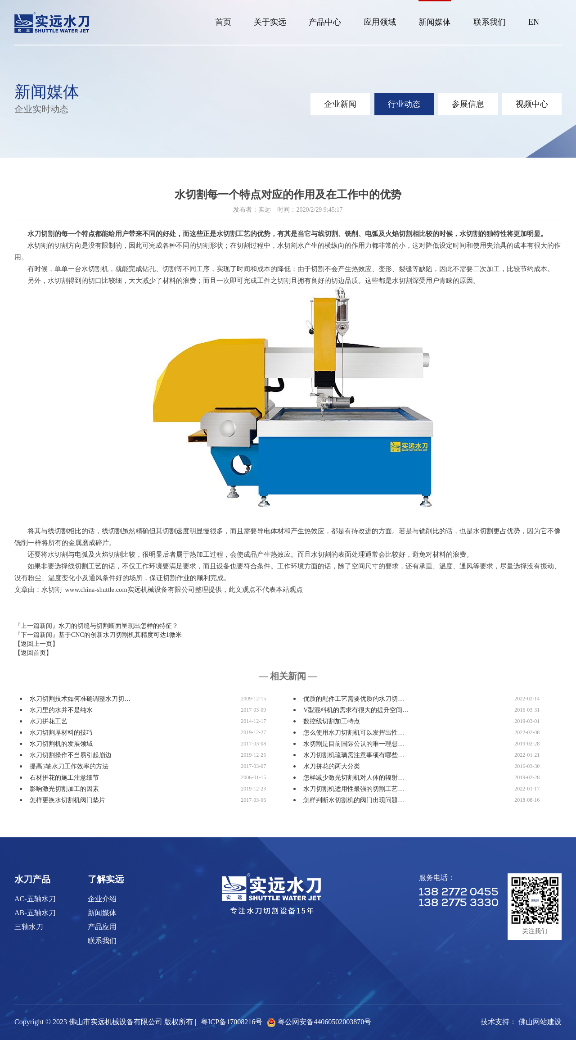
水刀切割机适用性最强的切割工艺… (353, 789)
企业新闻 (340, 104)
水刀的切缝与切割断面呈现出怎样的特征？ (118, 625)
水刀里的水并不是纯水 (61, 710)
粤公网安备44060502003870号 (324, 1022)
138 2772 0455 (459, 892)
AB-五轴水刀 (35, 913)
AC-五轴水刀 (35, 899)
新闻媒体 (434, 22)
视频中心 (532, 104)
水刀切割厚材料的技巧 (61, 732)
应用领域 (380, 22)
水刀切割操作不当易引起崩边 (71, 755)
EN (533, 22)
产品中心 (325, 22)
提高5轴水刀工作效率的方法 (69, 766)
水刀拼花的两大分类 (331, 766)
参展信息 (468, 104)
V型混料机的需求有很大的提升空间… (356, 710)
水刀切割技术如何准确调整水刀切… (80, 698)
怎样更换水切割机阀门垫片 (67, 800)
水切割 (37, 245)
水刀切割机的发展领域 (61, 743)
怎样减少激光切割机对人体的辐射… (353, 777)
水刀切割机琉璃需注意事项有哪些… (353, 755)
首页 (223, 22)
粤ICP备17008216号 (231, 1022)
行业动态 (404, 104)
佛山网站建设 (540, 1022)
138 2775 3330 (459, 903)
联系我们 (489, 22)
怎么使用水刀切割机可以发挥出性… (353, 732)
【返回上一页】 (36, 643)
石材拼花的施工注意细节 (64, 777)
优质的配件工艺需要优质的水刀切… (353, 698)
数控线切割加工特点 (331, 721)
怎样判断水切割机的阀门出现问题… (353, 800)
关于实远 (270, 22)
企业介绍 (102, 899)
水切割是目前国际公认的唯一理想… (353, 743)
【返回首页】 (33, 652)
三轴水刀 (28, 927)
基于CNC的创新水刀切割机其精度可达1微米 (120, 634)
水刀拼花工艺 (49, 721)
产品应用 (102, 927)
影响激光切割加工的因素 (64, 789)
